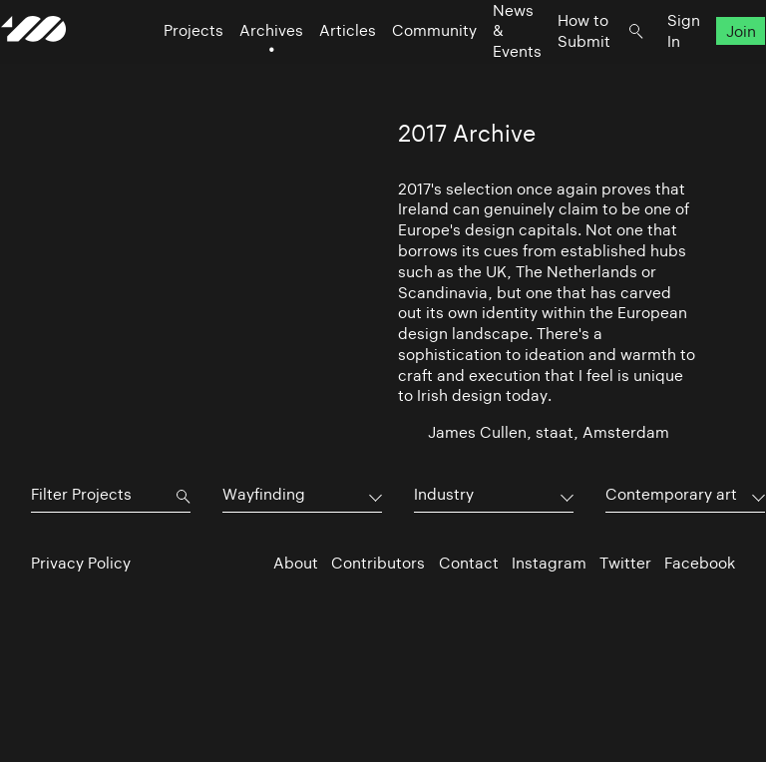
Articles (317, 70)
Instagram (549, 563)
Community (404, 70)
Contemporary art (671, 494)
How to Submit (554, 70)
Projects (163, 70)
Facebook (699, 563)
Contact (469, 563)
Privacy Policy (81, 563)
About (295, 563)
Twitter (625, 563)
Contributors (378, 563)
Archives (241, 70)
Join (711, 70)
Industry (444, 494)
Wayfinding (263, 494)
